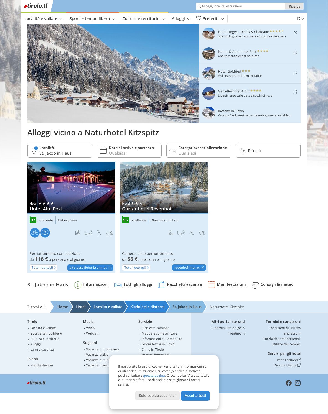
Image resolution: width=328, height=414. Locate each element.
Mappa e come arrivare (159, 333)
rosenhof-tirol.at (190, 268)
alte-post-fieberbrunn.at (91, 268)
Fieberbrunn (67, 220)
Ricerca (294, 6)
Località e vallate (43, 18)
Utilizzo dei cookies (286, 344)
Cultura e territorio (143, 18)
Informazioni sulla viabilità (162, 339)
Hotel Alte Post (71, 217)
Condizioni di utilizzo (285, 328)
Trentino (236, 333)
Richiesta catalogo (155, 328)
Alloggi (181, 18)
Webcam (92, 333)
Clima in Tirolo (153, 349)
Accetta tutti (195, 395)
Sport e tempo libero (92, 18)
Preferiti (210, 18)
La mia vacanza (42, 349)
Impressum (292, 333)
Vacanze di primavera (102, 349)
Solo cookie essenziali (157, 395)
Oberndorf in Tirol (164, 220)
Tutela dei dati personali (282, 339)
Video (90, 328)
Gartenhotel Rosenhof (164, 217)
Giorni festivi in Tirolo (158, 344)
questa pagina (154, 375)
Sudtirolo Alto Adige (228, 328)
